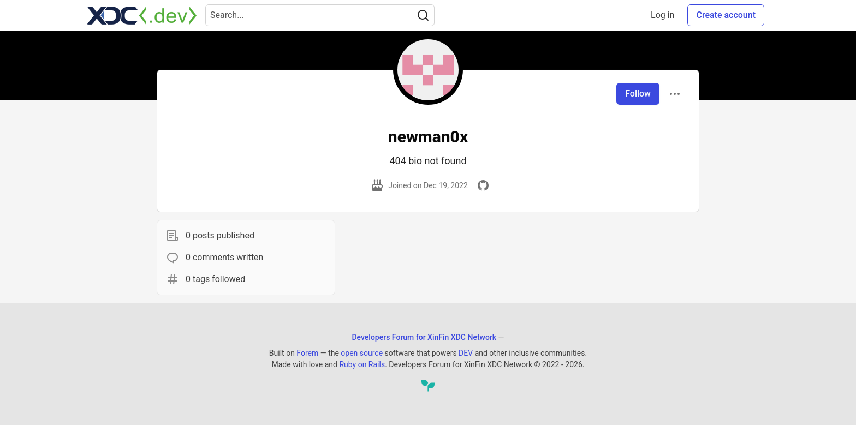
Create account (726, 15)
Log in (662, 15)
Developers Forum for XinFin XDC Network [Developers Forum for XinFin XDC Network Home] (424, 337)
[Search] (423, 15)
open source (362, 353)
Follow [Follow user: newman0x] (638, 93)
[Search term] (320, 15)
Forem (307, 353)
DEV (466, 353)
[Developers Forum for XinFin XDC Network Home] (142, 15)
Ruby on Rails (362, 364)
